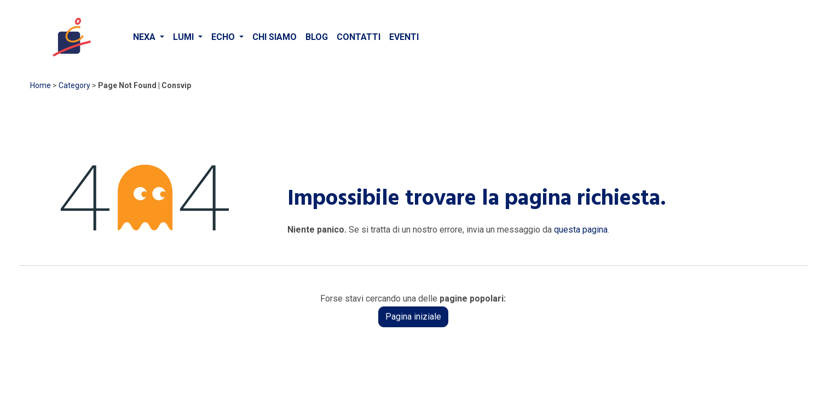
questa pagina (581, 229)
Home (40, 85)
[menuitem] (149, 37)
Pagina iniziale (413, 316)
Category (74, 85)
